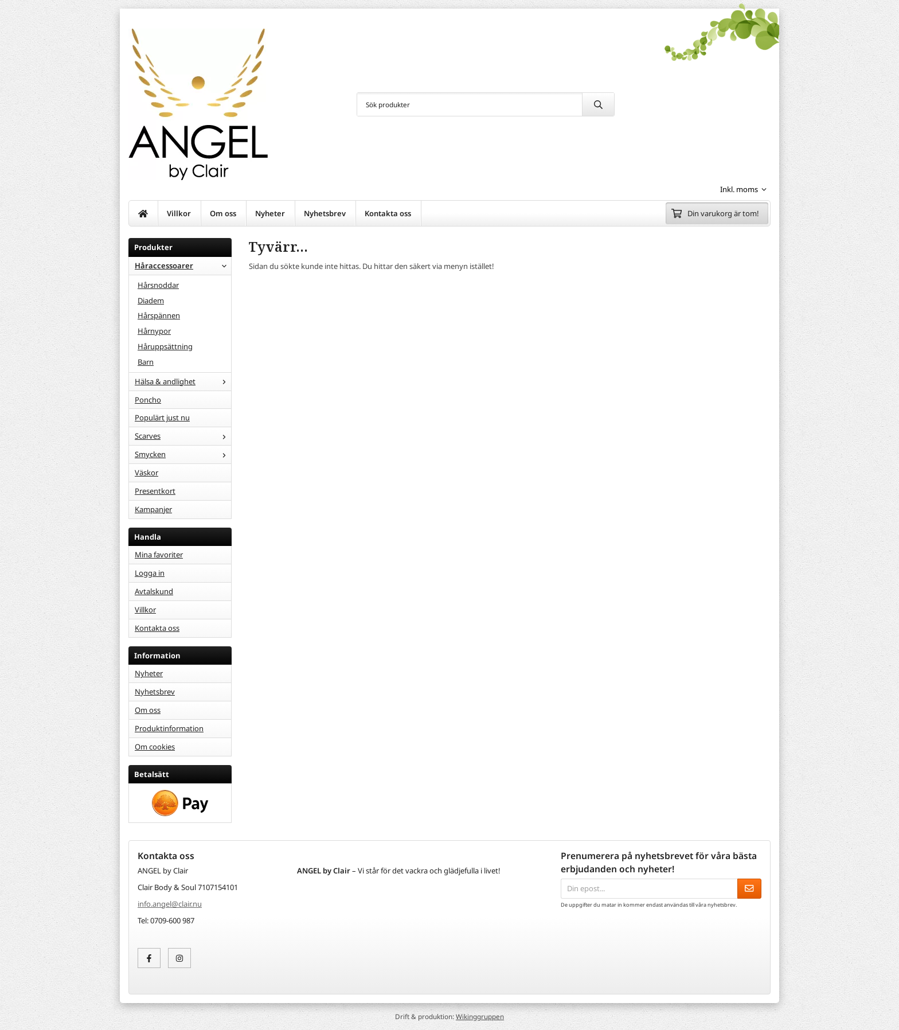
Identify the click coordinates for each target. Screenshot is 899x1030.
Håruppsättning (165, 346)
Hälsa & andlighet (183, 381)
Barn (146, 362)
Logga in (150, 573)
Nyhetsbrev (325, 213)
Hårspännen (159, 315)
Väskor (146, 472)
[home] (143, 213)
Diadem (151, 300)
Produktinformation (169, 728)
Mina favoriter (159, 554)
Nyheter (270, 213)
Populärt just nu (162, 417)
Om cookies (155, 747)
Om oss (223, 213)
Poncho (148, 400)
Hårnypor (154, 331)
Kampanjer (153, 509)
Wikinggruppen (480, 1016)
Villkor (179, 213)
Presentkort (155, 491)
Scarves (183, 436)
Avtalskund (154, 591)
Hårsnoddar (158, 285)
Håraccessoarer (183, 265)
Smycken (183, 454)
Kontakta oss (388, 213)
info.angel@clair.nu (170, 904)
